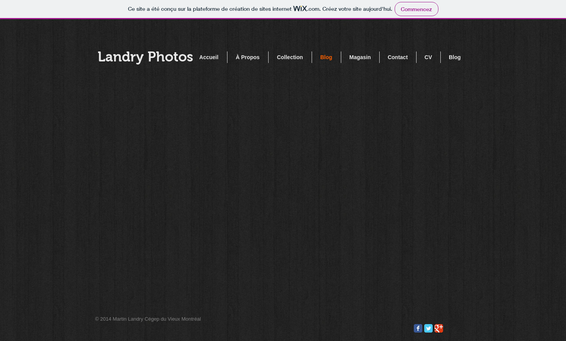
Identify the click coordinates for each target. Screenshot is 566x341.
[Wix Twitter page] (428, 328)
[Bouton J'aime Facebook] (373, 329)
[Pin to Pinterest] (402, 329)
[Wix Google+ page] (439, 328)
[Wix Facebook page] (418, 328)
